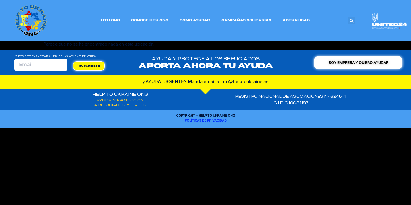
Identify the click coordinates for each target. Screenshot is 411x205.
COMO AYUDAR (195, 20)
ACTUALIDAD (296, 20)
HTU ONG (110, 20)
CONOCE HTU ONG (149, 20)
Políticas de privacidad (206, 120)
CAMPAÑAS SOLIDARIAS (246, 20)
